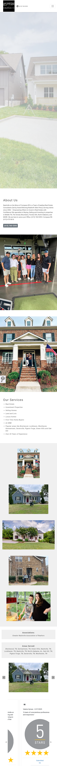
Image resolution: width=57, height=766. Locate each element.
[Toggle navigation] (52, 6)
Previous (3, 677)
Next (53, 677)
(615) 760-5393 (22, 6)
